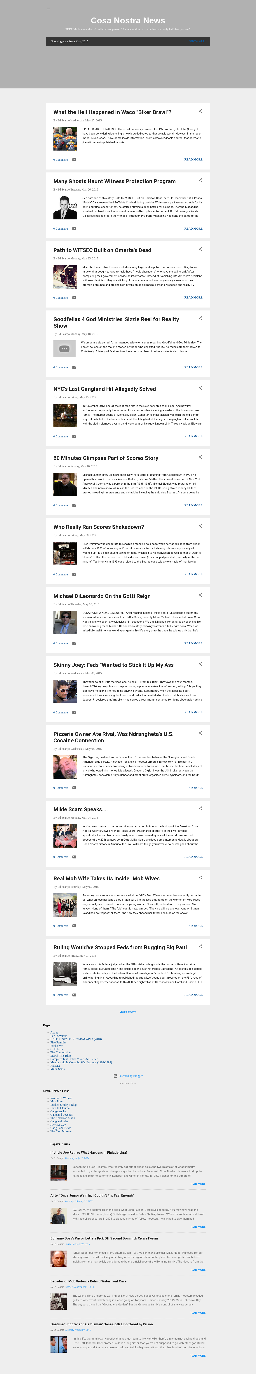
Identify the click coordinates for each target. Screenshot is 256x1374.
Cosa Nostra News (128, 20)
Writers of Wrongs (61, 1098)
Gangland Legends (61, 1114)
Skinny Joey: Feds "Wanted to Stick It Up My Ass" (114, 665)
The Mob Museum (61, 1131)
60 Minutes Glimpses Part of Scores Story (105, 458)
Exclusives (56, 1045)
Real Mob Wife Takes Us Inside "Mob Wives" (107, 878)
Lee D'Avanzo (58, 1035)
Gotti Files (56, 1049)
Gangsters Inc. (58, 1111)
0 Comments (60, 159)
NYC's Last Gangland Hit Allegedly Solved (104, 389)
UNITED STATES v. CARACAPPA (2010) (76, 1039)
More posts (128, 1012)
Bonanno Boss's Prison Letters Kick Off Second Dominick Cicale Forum (104, 1238)
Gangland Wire (59, 1121)
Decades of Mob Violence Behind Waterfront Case (88, 1281)
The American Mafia (62, 1118)
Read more (193, 159)
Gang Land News (60, 1127)
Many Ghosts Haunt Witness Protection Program (114, 181)
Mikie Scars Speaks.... (80, 809)
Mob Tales (56, 1101)
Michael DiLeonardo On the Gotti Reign (102, 596)
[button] (200, 112)
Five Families (58, 1042)
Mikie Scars (57, 1069)
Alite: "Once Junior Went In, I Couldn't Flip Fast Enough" (92, 1195)
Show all (197, 41)
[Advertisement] (128, 74)
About (54, 1032)
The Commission (60, 1052)
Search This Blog (60, 1055)
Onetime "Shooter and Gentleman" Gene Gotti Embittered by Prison (101, 1324)
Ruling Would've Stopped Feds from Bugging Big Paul (120, 947)
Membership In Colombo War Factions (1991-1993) (81, 1062)
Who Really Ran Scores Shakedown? (98, 527)
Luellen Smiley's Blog (63, 1104)
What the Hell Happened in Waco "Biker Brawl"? (112, 112)
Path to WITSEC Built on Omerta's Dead (102, 250)
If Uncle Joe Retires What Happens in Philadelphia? (89, 1152)
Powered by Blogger (128, 1075)
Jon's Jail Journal (60, 1108)
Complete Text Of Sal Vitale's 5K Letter (74, 1059)
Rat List (55, 1065)
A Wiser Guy (58, 1124)
